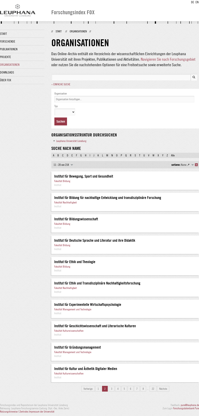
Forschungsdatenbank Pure (186, 408)
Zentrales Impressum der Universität (36, 411)
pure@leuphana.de (190, 405)
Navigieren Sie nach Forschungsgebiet (168, 59)
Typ (56, 106)
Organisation (60, 93)
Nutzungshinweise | (9, 411)
